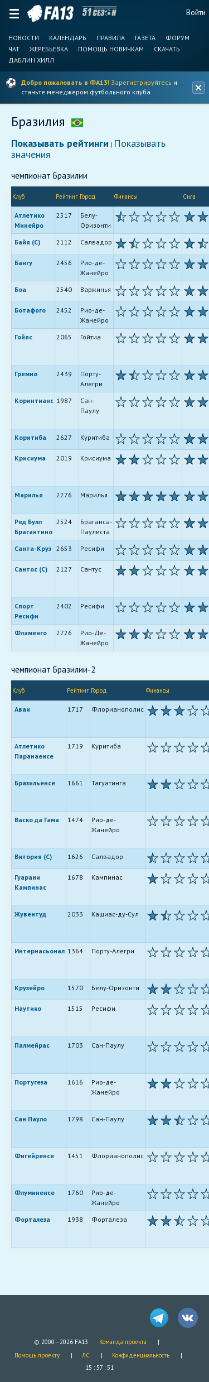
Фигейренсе (34, 1155)
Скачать (167, 49)
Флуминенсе (34, 1192)
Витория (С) (33, 856)
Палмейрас (32, 1045)
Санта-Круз (32, 548)
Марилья (28, 495)
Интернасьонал (39, 951)
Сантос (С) (30, 569)
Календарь (67, 38)
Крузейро (29, 987)
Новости (23, 38)
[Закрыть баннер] (198, 87)
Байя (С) (27, 242)
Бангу (23, 262)
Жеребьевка (49, 49)
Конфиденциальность (140, 1355)
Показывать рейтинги (60, 143)
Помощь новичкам (111, 49)
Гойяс (23, 337)
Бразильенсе (34, 783)
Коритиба (30, 437)
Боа (20, 289)
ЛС (86, 1355)
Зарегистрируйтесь (141, 82)
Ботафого (30, 310)
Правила (110, 38)
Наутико (27, 1008)
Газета (145, 38)
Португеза (30, 1082)
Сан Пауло (30, 1119)
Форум (177, 38)
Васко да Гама (36, 819)
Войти (196, 12)
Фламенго (30, 632)
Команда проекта (123, 1342)
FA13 (50, 13)
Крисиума (30, 458)
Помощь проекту (37, 1355)
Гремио (25, 374)
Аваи (22, 709)
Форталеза (32, 1219)
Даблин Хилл (31, 60)
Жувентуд (30, 914)
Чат (14, 49)
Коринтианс (34, 400)
